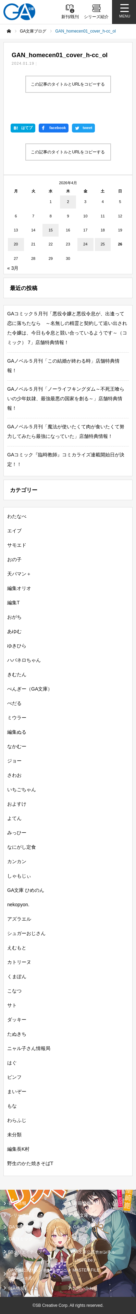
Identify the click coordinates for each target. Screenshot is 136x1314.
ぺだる (14, 703)
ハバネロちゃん (24, 660)
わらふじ (16, 1120)
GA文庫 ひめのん (25, 890)
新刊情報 (17, 1203)
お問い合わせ (85, 1288)
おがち (14, 617)
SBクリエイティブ (25, 1252)
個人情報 (16, 1288)
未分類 (14, 1134)
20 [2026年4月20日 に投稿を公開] (16, 244)
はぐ (12, 1062)
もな (12, 1106)
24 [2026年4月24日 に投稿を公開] (85, 244)
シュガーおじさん (26, 933)
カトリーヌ (19, 962)
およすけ (16, 804)
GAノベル (83, 1226)
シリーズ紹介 (22, 1215)
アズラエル (19, 919)
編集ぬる (16, 732)
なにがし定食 (21, 847)
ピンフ (14, 1077)
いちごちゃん (21, 789)
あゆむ (14, 631)
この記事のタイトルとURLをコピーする (68, 84)
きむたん (16, 674)
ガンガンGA (85, 1238)
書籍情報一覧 (86, 1203)
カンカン (16, 861)
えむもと (16, 947)
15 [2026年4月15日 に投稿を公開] (51, 230)
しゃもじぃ (19, 876)
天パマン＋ (19, 574)
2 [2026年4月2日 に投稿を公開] (68, 202)
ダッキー (16, 1019)
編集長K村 (18, 1149)
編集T (13, 602)
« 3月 (12, 268)
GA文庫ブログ (87, 1215)
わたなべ (16, 516)
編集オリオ (19, 588)
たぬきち (16, 1034)
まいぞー (16, 1091)
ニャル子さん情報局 (28, 1048)
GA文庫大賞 (21, 1226)
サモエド (16, 545)
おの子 (14, 559)
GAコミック (21, 1238)
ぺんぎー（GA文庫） (29, 689)
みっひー (16, 832)
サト (12, 1005)
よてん (14, 818)
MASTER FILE (86, 1270)
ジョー (14, 760)
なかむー (16, 746)
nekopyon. (18, 904)
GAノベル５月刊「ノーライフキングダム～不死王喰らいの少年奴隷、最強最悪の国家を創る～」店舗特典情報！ (65, 398)
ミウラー (16, 717)
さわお (14, 775)
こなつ (14, 991)
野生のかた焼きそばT (30, 1163)
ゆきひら (16, 645)
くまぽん (16, 976)
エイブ (14, 530)
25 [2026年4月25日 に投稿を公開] (103, 244)
